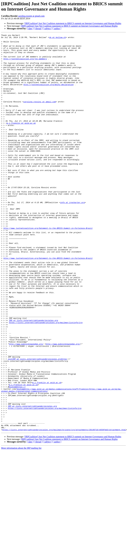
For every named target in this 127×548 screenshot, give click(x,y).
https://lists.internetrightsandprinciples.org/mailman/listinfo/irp (46, 380)
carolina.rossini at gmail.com (31, 16)
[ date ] (30, 28)
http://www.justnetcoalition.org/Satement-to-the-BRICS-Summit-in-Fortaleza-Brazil (48, 267)
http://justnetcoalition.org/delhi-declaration (48, 94)
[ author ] (57, 28)
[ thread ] (38, 28)
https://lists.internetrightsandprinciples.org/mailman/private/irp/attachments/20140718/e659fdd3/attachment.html (64, 509)
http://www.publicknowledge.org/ (26, 406)
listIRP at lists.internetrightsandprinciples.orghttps (37, 424)
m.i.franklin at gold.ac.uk (21, 141)
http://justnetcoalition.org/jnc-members (25, 64)
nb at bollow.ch (57, 38)
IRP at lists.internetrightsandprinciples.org (33, 377)
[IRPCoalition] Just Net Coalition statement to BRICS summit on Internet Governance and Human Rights (72, 23)
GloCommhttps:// (17, 457)
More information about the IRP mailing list (21, 527)
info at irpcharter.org (72, 236)
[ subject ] (47, 28)
